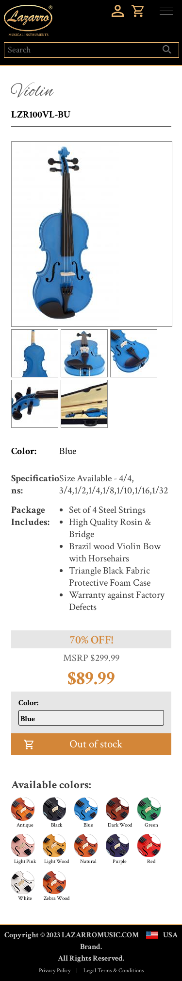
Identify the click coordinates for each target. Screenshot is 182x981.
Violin (32, 92)
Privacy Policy (54, 970)
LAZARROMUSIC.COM (100, 935)
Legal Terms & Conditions (113, 970)
